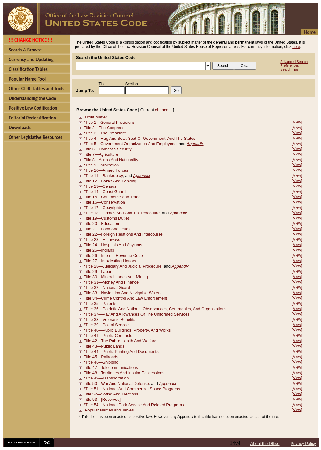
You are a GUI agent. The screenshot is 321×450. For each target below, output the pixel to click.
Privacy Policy (303, 443)
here (296, 46)
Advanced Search (294, 62)
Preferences (289, 65)
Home (310, 32)
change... (163, 109)
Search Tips (289, 69)
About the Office (265, 443)
